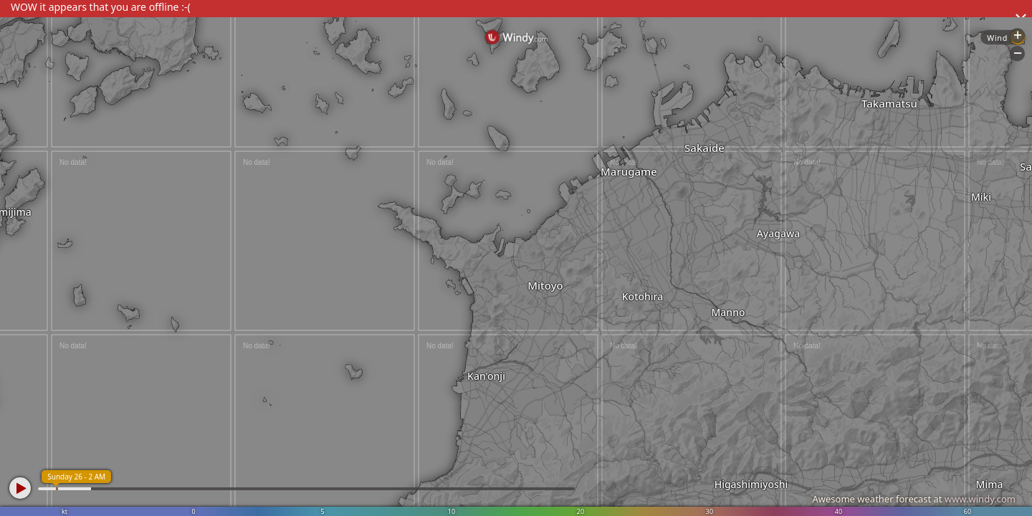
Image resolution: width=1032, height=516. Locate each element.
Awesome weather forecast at (914, 498)
